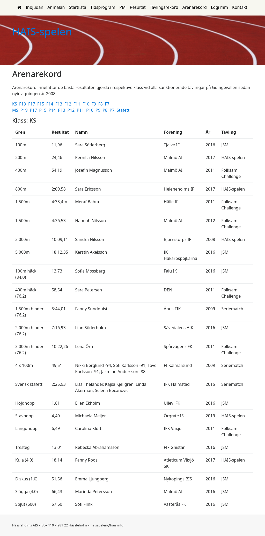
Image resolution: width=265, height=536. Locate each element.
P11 (81, 110)
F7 (108, 104)
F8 (101, 104)
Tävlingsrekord (164, 7)
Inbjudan (34, 7)
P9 (98, 110)
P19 (24, 110)
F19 (23, 104)
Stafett (124, 110)
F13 (59, 104)
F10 (87, 104)
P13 (62, 110)
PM (122, 7)
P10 (90, 110)
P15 (43, 110)
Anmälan (56, 7)
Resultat (138, 7)
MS (15, 110)
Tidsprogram (102, 7)
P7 (113, 110)
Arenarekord (194, 7)
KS (15, 104)
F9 (94, 104)
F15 (41, 104)
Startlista (77, 7)
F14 (50, 104)
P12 (71, 110)
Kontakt (239, 7)
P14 (53, 110)
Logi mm (219, 7)
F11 (77, 104)
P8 (105, 110)
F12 (68, 104)
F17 (32, 104)
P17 (34, 110)
